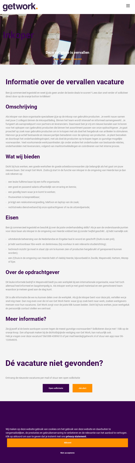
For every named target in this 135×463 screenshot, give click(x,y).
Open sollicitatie (56, 388)
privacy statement (76, 436)
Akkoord (67, 443)
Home (56, 59)
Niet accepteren (67, 453)
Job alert (82, 388)
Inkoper (78, 59)
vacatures (66, 59)
